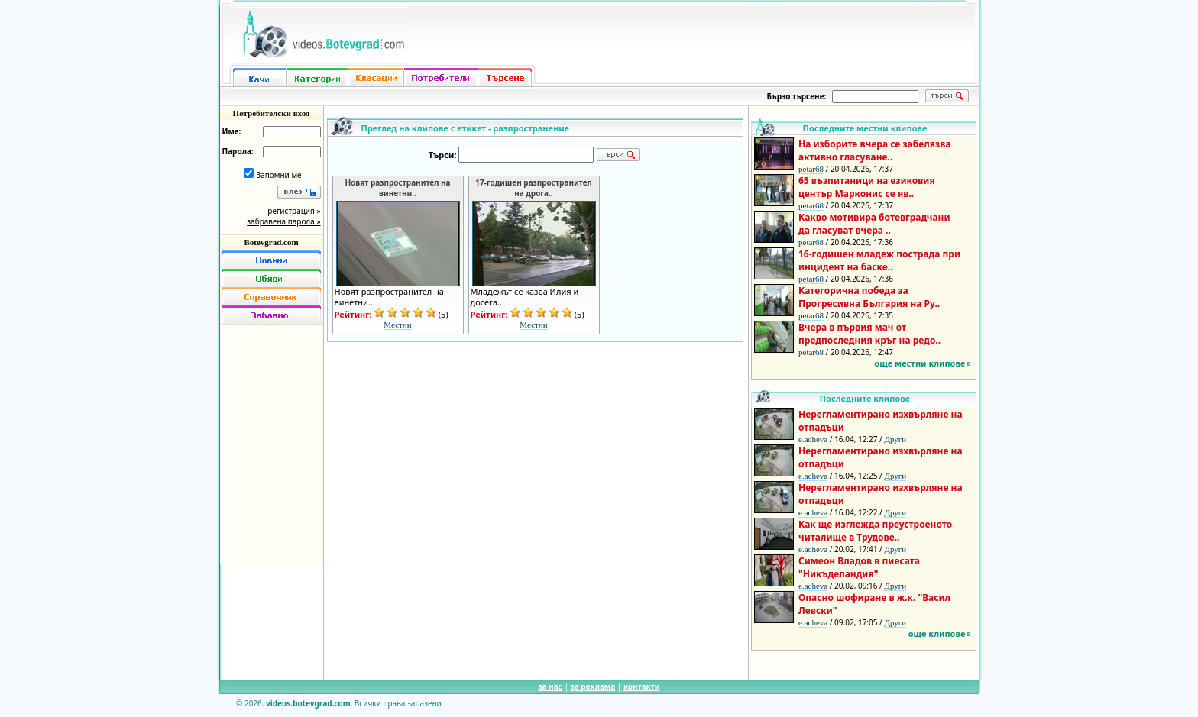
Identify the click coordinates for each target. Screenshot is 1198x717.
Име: (231, 131)
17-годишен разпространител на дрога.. (533, 188)
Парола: (238, 151)
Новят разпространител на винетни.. (397, 188)
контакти (641, 686)
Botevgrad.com (271, 242)
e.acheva (812, 439)
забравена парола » (283, 221)
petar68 (811, 168)
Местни (397, 324)
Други (895, 439)
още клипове (937, 633)
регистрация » (293, 210)
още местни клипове (919, 363)
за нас (550, 686)
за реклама (593, 686)
